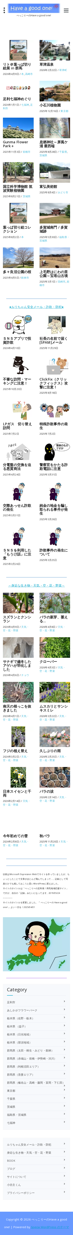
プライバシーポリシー (21, 1193)
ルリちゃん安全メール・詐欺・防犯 (29, 1144)
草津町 (63, 70)
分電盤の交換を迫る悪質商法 (17, 466)
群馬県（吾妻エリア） (21, 1074)
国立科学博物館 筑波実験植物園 (17, 188)
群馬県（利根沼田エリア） (23, 1066)
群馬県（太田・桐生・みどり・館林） (30, 1050)
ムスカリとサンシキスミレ (54, 708)
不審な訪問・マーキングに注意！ (17, 381)
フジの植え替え (15, 750)
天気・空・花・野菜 (16, 628)
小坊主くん (14, 1185)
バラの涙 (47, 791)
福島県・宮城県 (16, 1115)
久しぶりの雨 (50, 750)
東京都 (64, 111)
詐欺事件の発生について (54, 552)
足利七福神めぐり (17, 98)
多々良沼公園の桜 (17, 271)
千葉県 (63, 152)
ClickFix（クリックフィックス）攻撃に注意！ (54, 383)
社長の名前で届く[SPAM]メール (54, 340)
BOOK (11, 1160)
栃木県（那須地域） (19, 1042)
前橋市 (27, 152)
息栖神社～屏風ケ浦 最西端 (54, 144)
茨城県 (43, 155)
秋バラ (45, 835)
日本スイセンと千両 (17, 793)
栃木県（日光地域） (19, 1034)
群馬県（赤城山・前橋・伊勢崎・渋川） (32, 1058)
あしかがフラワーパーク (22, 1010)
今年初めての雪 (15, 835)
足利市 (11, 1002)
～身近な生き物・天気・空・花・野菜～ (36, 585)
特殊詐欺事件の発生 (54, 426)
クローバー (48, 661)
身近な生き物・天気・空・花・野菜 (29, 1152)
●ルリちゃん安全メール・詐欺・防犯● (36, 307)
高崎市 (29, 74)
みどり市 (63, 192)
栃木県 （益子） (17, 1026)
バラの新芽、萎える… (54, 619)
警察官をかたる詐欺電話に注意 (54, 466)
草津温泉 (47, 64)
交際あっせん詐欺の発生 (17, 507)
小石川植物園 (50, 105)
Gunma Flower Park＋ (15, 144)
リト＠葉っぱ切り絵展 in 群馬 (17, 66)
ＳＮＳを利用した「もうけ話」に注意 (17, 554)
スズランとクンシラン (17, 619)
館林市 (25, 277)
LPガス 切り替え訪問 (17, 426)
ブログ (11, 1168)
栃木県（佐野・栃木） (21, 1018)
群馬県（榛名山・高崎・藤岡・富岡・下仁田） (36, 1082)
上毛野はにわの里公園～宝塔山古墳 (54, 273)
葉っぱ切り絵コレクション (17, 229)
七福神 (25, 104)
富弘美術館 (48, 186)
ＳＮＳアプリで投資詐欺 (17, 340)
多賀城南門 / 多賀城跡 (54, 229)
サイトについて (16, 1177)
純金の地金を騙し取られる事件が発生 (54, 509)
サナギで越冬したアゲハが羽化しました (17, 665)
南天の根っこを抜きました (17, 708)
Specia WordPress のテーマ (50, 1227)
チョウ (25, 675)
